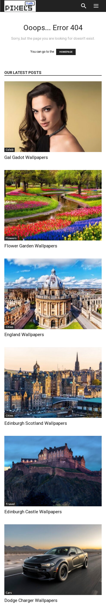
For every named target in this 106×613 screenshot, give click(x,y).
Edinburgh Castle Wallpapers (33, 511)
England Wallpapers (24, 334)
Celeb (9, 150)
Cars (9, 593)
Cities (9, 327)
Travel (10, 504)
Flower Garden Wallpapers (30, 245)
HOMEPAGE (65, 52)
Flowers (11, 238)
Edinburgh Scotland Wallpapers (35, 423)
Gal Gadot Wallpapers (26, 157)
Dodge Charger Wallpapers (30, 600)
